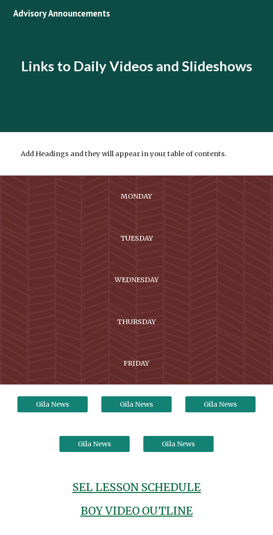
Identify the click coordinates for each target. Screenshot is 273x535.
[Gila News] (52, 404)
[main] (136, 66)
